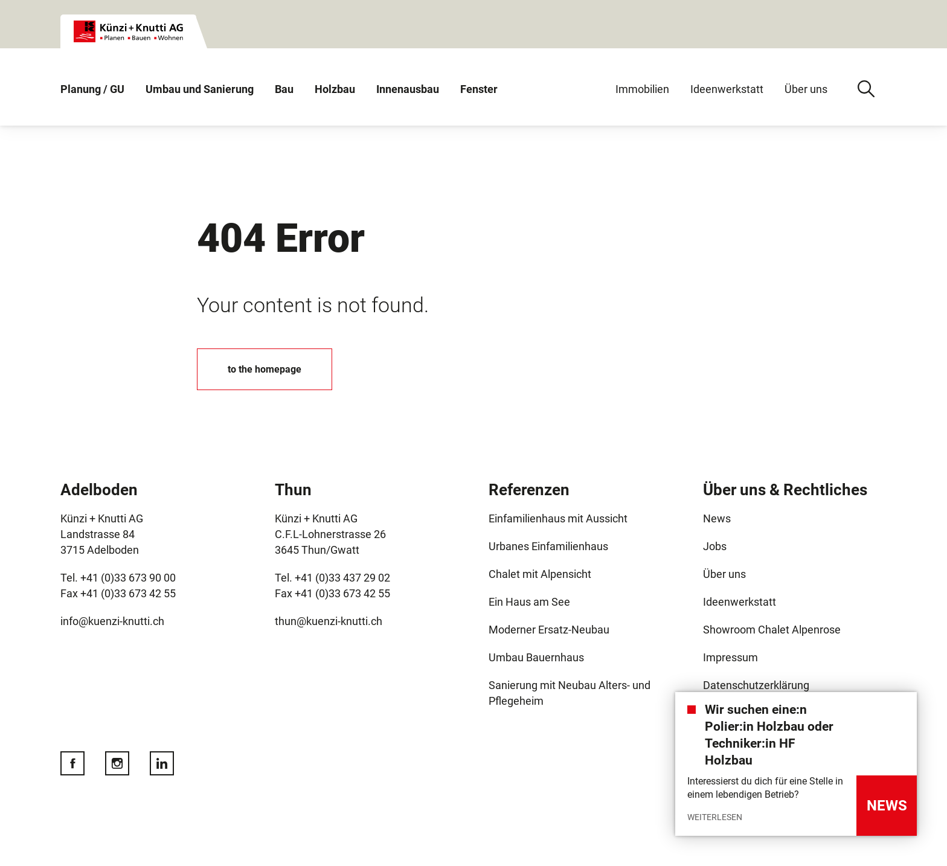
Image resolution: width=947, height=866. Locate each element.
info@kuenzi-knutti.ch (112, 621)
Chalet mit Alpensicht (540, 574)
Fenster (479, 89)
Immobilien (642, 89)
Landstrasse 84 (97, 534)
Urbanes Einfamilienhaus (548, 546)
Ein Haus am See (529, 601)
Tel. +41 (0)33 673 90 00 (119, 577)
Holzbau (335, 89)
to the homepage (264, 369)
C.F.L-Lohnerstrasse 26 (330, 534)
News (717, 518)
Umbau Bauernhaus (536, 657)
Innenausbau (407, 89)
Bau (284, 89)
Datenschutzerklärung (756, 685)
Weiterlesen (714, 817)
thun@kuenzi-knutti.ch (328, 621)
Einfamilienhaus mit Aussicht (558, 518)
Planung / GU (92, 89)
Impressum (730, 657)
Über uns (806, 89)
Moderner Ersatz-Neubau (549, 629)
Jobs (715, 546)
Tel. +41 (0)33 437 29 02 (334, 577)
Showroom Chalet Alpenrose (772, 629)
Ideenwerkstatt (726, 89)
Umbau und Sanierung (200, 89)
